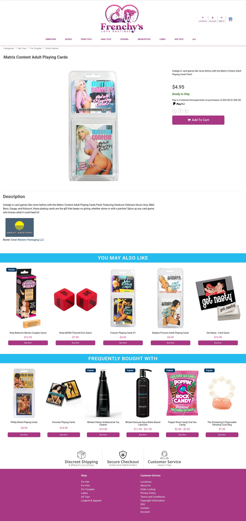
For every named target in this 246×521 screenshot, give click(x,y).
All (194, 39)
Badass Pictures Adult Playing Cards (170, 333)
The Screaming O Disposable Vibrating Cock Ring (221, 423)
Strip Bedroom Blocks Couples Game (28, 333)
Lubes (162, 39)
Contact (144, 508)
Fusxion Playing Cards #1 (123, 333)
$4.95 (123, 337)
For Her (85, 481)
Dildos (68, 39)
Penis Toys (86, 39)
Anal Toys (106, 39)
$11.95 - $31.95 (143, 429)
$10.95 (103, 429)
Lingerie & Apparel (91, 500)
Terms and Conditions (152, 496)
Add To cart (198, 120)
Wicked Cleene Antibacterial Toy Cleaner (103, 423)
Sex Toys (179, 39)
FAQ (142, 504)
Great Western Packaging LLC (27, 239)
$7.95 (75, 337)
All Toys (85, 496)
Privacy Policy (148, 493)
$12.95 (28, 337)
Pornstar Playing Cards (63, 422)
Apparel (124, 39)
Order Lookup (147, 489)
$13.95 (218, 337)
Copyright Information (152, 500)
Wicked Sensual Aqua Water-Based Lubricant (142, 423)
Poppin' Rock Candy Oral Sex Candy (182, 423)
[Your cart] (230, 19)
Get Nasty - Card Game (218, 333)
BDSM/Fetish (144, 39)
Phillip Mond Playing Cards (24, 422)
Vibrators (50, 39)
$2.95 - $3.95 (182, 429)
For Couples (36, 48)
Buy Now (28, 343)
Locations (145, 481)
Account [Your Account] (145, 511)
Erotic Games (52, 48)
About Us (145, 485)
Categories (9, 48)
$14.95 (64, 427)
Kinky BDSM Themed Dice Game (75, 333)
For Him (85, 485)
